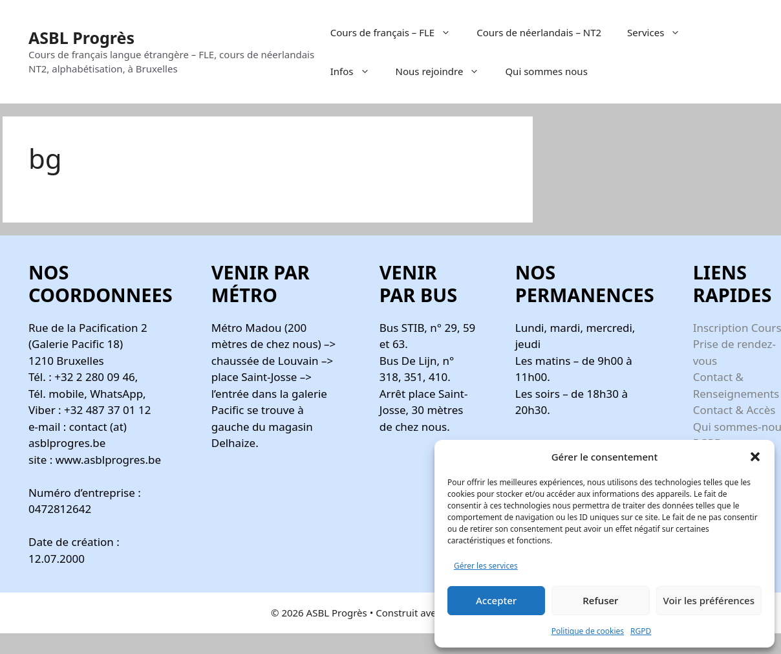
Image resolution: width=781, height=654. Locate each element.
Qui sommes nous (546, 71)
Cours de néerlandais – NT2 (538, 32)
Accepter (496, 600)
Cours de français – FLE (397, 32)
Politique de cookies (587, 631)
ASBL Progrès (81, 38)
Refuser (600, 600)
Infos (356, 71)
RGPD (640, 631)
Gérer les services (486, 565)
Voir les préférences (708, 600)
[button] (755, 456)
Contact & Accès (734, 409)
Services (660, 32)
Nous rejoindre (444, 71)
